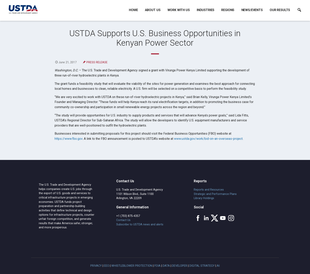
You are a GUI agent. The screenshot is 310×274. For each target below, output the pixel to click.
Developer (179, 265)
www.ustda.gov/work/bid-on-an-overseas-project (208, 139)
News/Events (252, 10)
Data (166, 265)
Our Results (280, 10)
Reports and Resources (209, 189)
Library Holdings (204, 198)
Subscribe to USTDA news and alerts (139, 224)
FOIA (157, 265)
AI (218, 265)
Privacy (96, 265)
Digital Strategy (202, 265)
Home (133, 10)
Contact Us (123, 220)
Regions (227, 10)
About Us (153, 10)
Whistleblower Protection (131, 265)
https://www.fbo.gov (68, 139)
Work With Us (178, 10)
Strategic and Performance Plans (215, 194)
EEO (106, 265)
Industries (205, 10)
